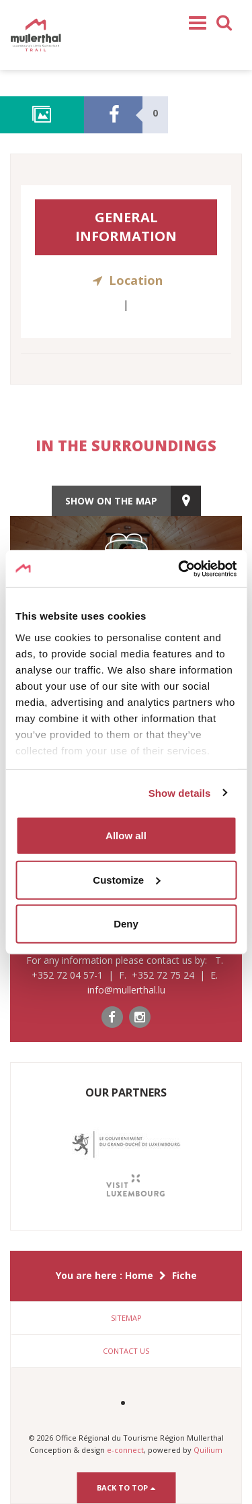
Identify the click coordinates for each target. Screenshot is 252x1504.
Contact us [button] (126, 1351)
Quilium (208, 1450)
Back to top (126, 1487)
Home (139, 1275)
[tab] (126, 1318)
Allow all (126, 835)
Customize (126, 879)
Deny (126, 923)
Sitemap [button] (126, 1318)
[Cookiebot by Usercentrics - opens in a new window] (179, 568)
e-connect (125, 1450)
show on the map (111, 500)
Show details (180, 792)
